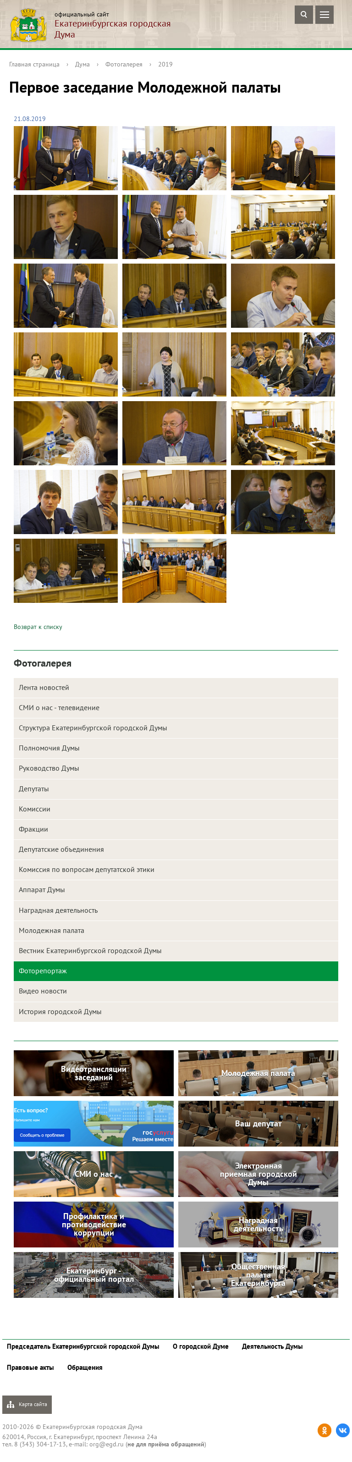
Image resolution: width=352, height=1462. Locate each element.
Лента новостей (44, 687)
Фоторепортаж (43, 970)
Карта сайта (27, 1404)
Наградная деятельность (58, 910)
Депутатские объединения (61, 849)
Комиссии (34, 808)
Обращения (85, 1367)
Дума (82, 64)
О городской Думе (201, 1346)
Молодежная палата (51, 930)
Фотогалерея (124, 64)
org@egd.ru (106, 1444)
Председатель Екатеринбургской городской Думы (83, 1346)
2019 (165, 64)
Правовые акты (30, 1367)
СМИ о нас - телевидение (59, 707)
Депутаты (34, 788)
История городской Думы (60, 1011)
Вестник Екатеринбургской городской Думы (90, 950)
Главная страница (34, 64)
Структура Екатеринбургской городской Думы (93, 727)
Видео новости (43, 990)
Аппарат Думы (42, 889)
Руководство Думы (49, 767)
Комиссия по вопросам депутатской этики (86, 869)
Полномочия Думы (49, 747)
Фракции (33, 828)
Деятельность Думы (272, 1346)
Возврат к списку (38, 627)
